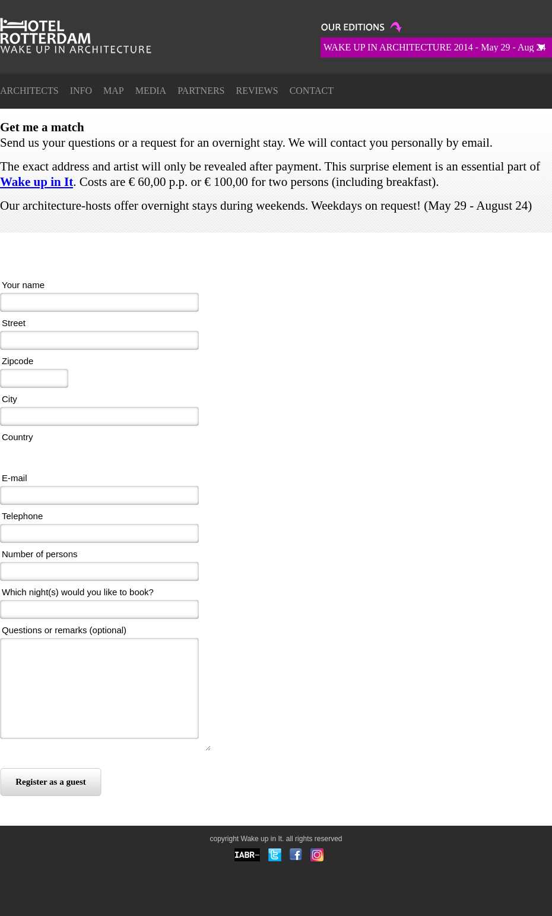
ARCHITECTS (29, 91)
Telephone (22, 516)
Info (81, 91)
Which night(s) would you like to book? (78, 592)
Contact (312, 91)
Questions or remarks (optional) (64, 630)
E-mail (14, 478)
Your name (23, 285)
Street (14, 323)
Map (113, 91)
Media (150, 91)
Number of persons (40, 554)
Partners (200, 91)
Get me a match (89, 45)
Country (17, 437)
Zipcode (17, 361)
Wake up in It (36, 182)
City (9, 399)
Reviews (257, 91)
